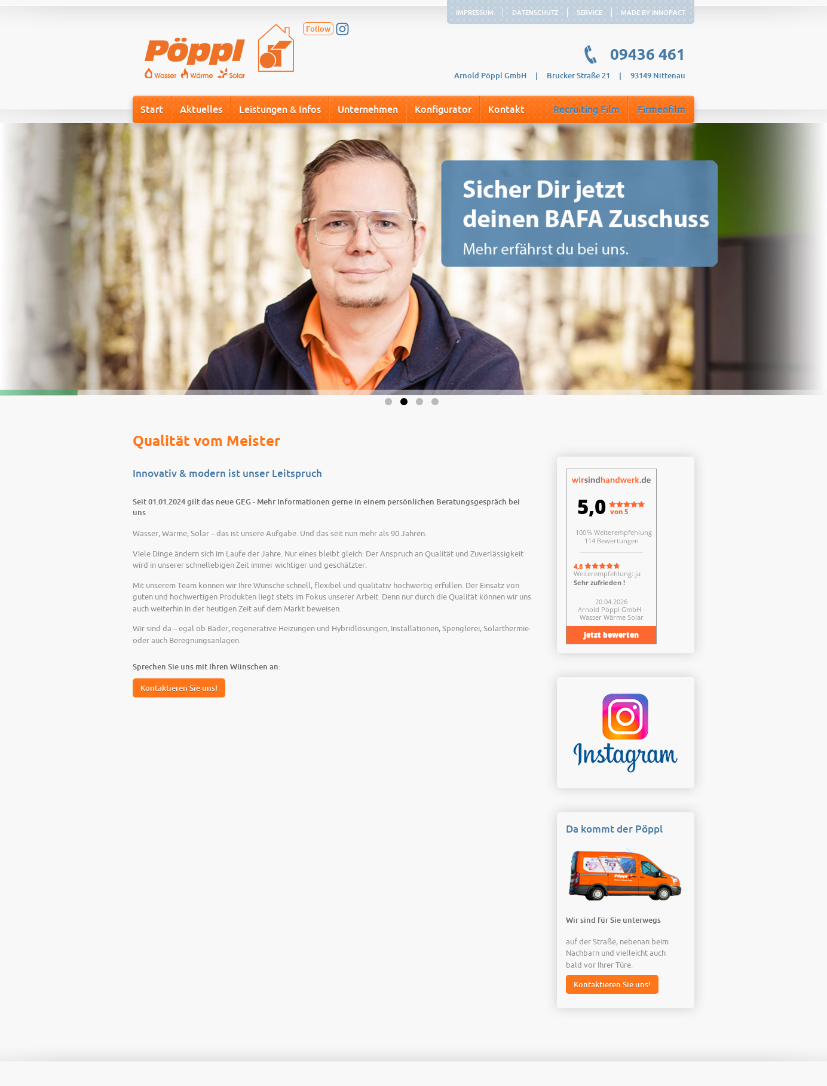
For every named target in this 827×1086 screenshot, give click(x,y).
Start (151, 110)
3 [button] (421, 404)
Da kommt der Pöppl (614, 829)
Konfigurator (443, 110)
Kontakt (506, 110)
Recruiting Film (586, 110)
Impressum (475, 13)
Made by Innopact (653, 13)
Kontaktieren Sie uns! (179, 688)
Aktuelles (201, 110)
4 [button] (437, 404)
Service (589, 13)
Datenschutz (535, 13)
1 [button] (390, 404)
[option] (413, 259)
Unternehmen (368, 110)
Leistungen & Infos (280, 110)
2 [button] (406, 404)
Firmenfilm (661, 110)
